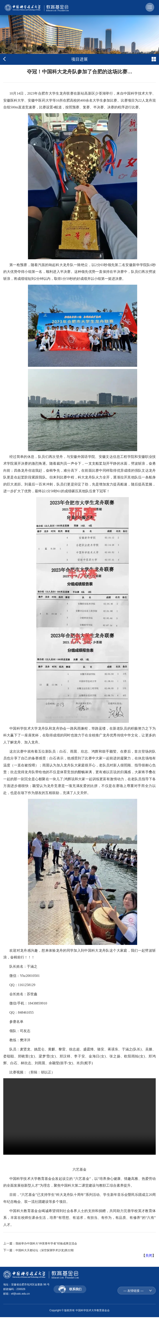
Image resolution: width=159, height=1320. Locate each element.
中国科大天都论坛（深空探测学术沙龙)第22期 (47, 1250)
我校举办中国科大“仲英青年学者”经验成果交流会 (49, 1243)
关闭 (148, 1255)
